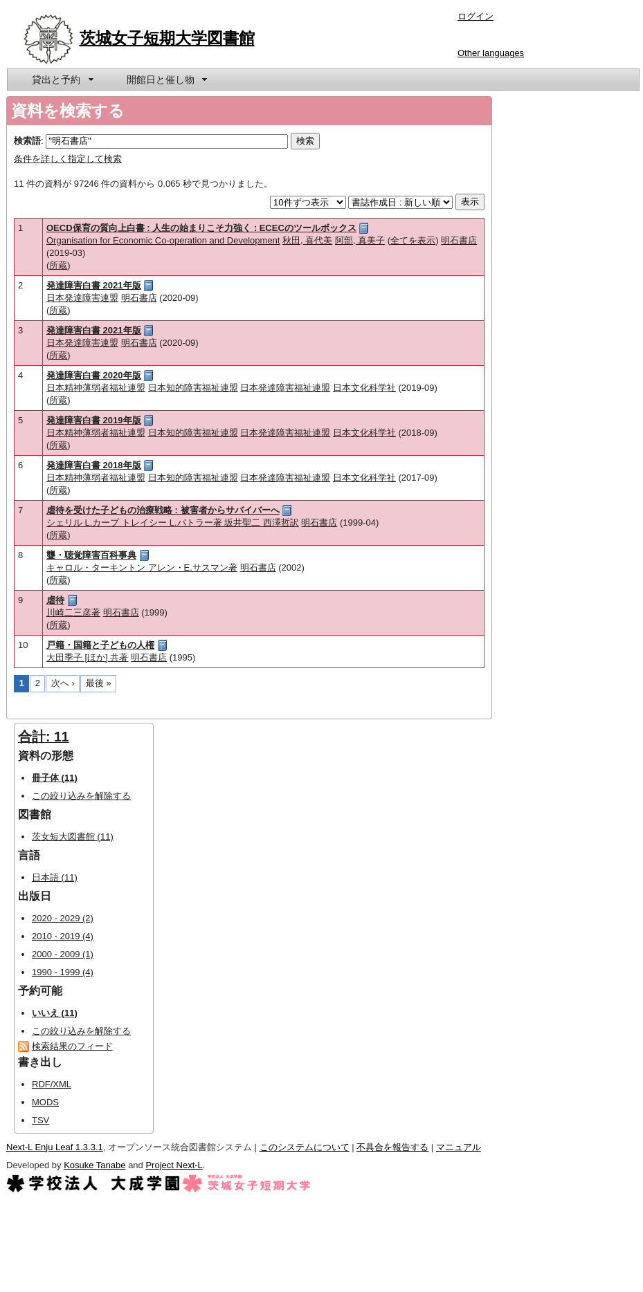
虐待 (55, 600)
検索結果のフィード (72, 1046)
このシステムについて (305, 1147)
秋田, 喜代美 (307, 240)
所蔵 (58, 265)
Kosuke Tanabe (94, 1165)
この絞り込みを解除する (81, 796)
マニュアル (458, 1147)
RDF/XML (51, 1084)
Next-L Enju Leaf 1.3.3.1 (54, 1147)
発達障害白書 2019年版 (93, 420)
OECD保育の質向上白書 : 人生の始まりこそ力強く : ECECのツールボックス (201, 228)
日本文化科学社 (364, 387)
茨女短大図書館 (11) (73, 836)
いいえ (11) (55, 1013)
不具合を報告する (392, 1147)
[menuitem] (61, 79)
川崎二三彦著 (73, 612)
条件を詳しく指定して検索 (68, 159)
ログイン (475, 16)
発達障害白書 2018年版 (93, 465)
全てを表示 (412, 240)
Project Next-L (173, 1165)
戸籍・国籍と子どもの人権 (100, 645)
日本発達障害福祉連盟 (285, 387)
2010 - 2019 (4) (62, 936)
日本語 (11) (55, 877)
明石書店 (459, 240)
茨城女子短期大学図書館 (167, 38)
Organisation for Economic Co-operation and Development (163, 240)
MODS (45, 1102)
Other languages (491, 53)
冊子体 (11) (55, 778)
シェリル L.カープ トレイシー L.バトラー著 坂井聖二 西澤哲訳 (172, 522)
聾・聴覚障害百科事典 (91, 555)
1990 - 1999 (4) (62, 972)
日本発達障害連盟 (82, 298)
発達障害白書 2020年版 (93, 375)
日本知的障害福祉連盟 (193, 387)
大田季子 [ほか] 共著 (87, 657)
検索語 (27, 141)
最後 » (98, 683)
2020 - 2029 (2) (62, 918)
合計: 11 (43, 736)
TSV (40, 1120)
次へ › (63, 683)
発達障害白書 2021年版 (93, 285)
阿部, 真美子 (360, 240)
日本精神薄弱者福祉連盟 (95, 387)
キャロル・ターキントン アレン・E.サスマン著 (141, 567)
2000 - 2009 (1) (62, 954)
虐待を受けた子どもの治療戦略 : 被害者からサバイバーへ (163, 510)
